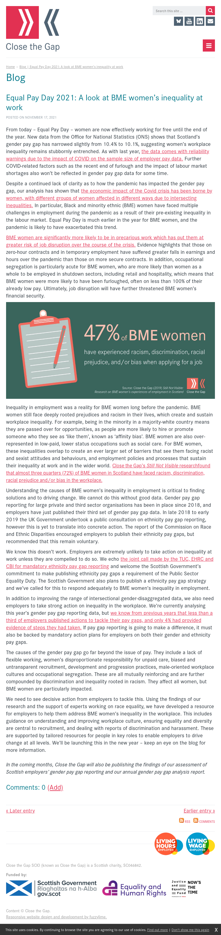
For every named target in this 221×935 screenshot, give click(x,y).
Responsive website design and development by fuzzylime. (56, 917)
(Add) (55, 787)
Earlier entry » (199, 810)
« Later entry (20, 810)
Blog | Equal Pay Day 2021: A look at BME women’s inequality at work (71, 66)
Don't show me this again (190, 929)
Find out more (157, 929)
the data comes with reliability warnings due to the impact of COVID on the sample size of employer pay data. (107, 154)
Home (10, 66)
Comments (204, 821)
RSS (184, 821)
